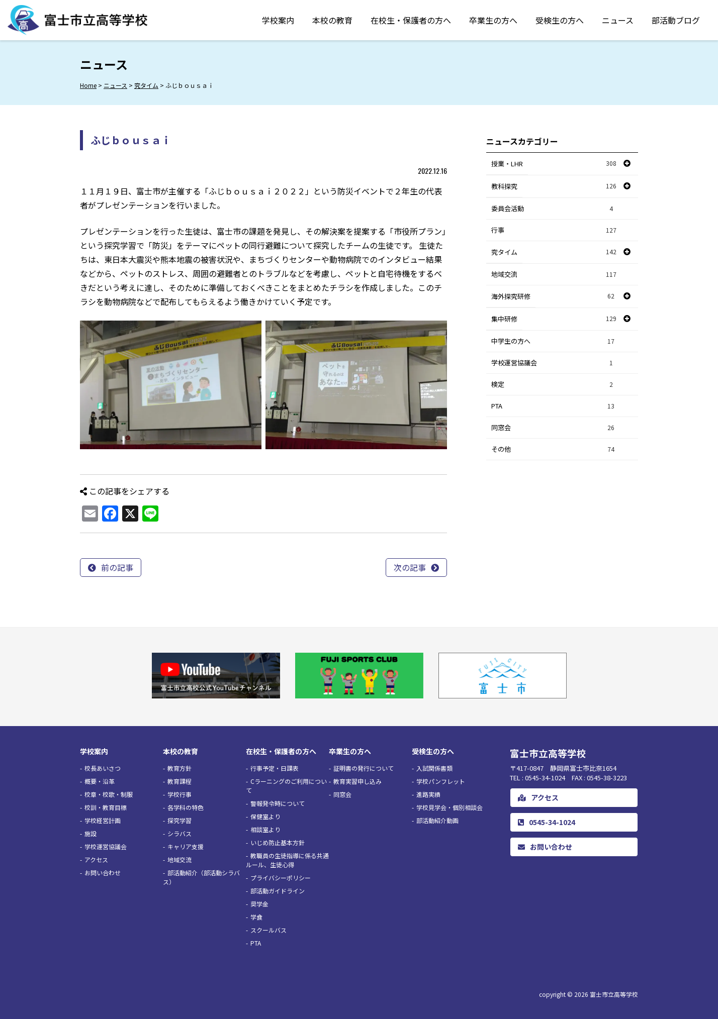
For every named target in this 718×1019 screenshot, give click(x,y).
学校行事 (179, 794)
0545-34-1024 (546, 822)
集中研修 (504, 319)
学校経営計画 (102, 820)
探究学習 (179, 820)
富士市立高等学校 (614, 994)
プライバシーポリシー (280, 877)
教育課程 (179, 781)
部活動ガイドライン (277, 890)
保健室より (265, 816)
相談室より (265, 829)
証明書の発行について (363, 768)
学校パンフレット (440, 781)
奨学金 (259, 903)
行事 (554, 230)
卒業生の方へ (493, 20)
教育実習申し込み (357, 781)
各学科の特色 (185, 807)
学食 (256, 916)
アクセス (96, 859)
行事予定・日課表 (274, 768)
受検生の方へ (559, 20)
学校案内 (278, 20)
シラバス (179, 833)
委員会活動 (554, 209)
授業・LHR (507, 163)
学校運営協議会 (554, 363)
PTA (554, 406)
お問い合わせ (102, 872)
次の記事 (410, 567)
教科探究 (504, 186)
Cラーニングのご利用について (286, 785)
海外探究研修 (510, 296)
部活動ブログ (676, 20)
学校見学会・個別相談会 (449, 807)
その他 (554, 449)
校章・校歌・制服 (108, 794)
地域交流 (554, 274)
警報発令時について (277, 803)
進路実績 (428, 794)
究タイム (504, 252)
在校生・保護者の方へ (411, 20)
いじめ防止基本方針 (277, 842)
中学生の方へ (554, 341)
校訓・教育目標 (105, 807)
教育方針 (179, 768)
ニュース (618, 20)
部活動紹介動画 (437, 820)
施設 (90, 833)
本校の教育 (332, 20)
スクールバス (268, 930)
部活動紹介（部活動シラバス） (201, 877)
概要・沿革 (99, 781)
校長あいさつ (102, 768)
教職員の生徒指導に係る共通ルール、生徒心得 (287, 860)
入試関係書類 (434, 768)
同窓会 (554, 428)
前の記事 (117, 567)
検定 (554, 384)
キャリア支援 (185, 846)
